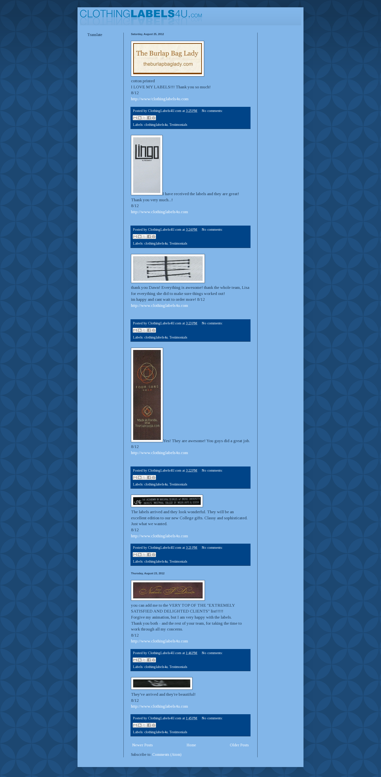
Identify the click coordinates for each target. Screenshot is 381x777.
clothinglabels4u (156, 125)
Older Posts (239, 745)
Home (191, 745)
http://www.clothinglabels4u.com (159, 211)
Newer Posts (142, 745)
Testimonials (178, 125)
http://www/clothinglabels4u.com (160, 98)
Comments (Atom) (167, 754)
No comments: (212, 111)
